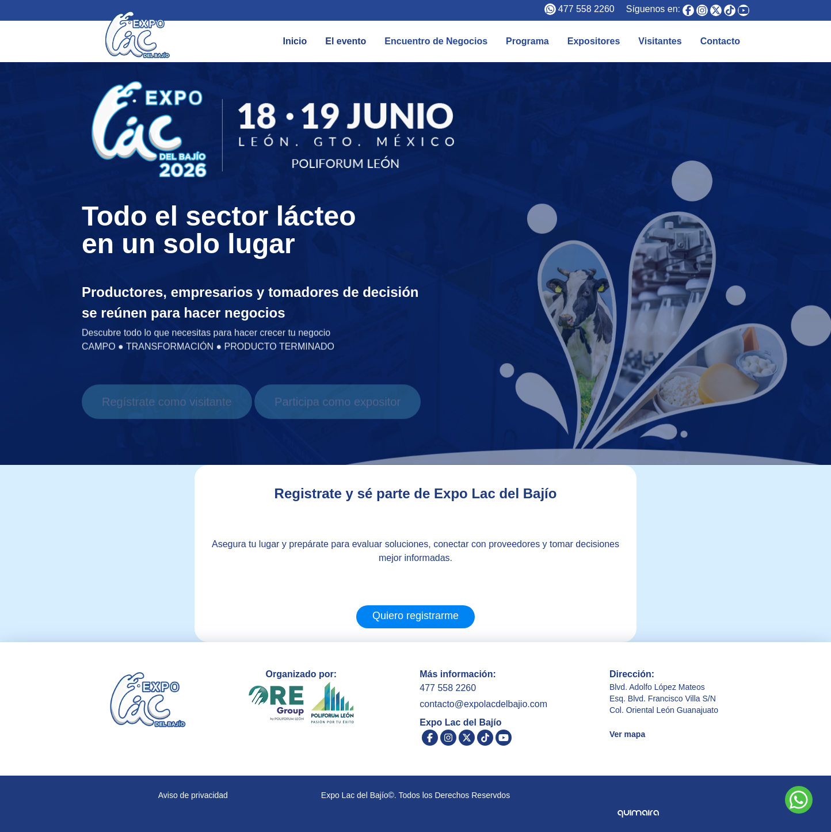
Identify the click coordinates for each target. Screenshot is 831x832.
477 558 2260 (586, 9)
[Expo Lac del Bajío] (688, 10)
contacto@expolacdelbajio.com (483, 704)
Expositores (593, 41)
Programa (527, 41)
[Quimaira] (638, 804)
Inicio (295, 41)
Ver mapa (627, 734)
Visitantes (659, 41)
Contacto (720, 41)
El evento (345, 41)
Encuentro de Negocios (435, 41)
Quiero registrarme (415, 615)
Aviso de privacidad (193, 795)
